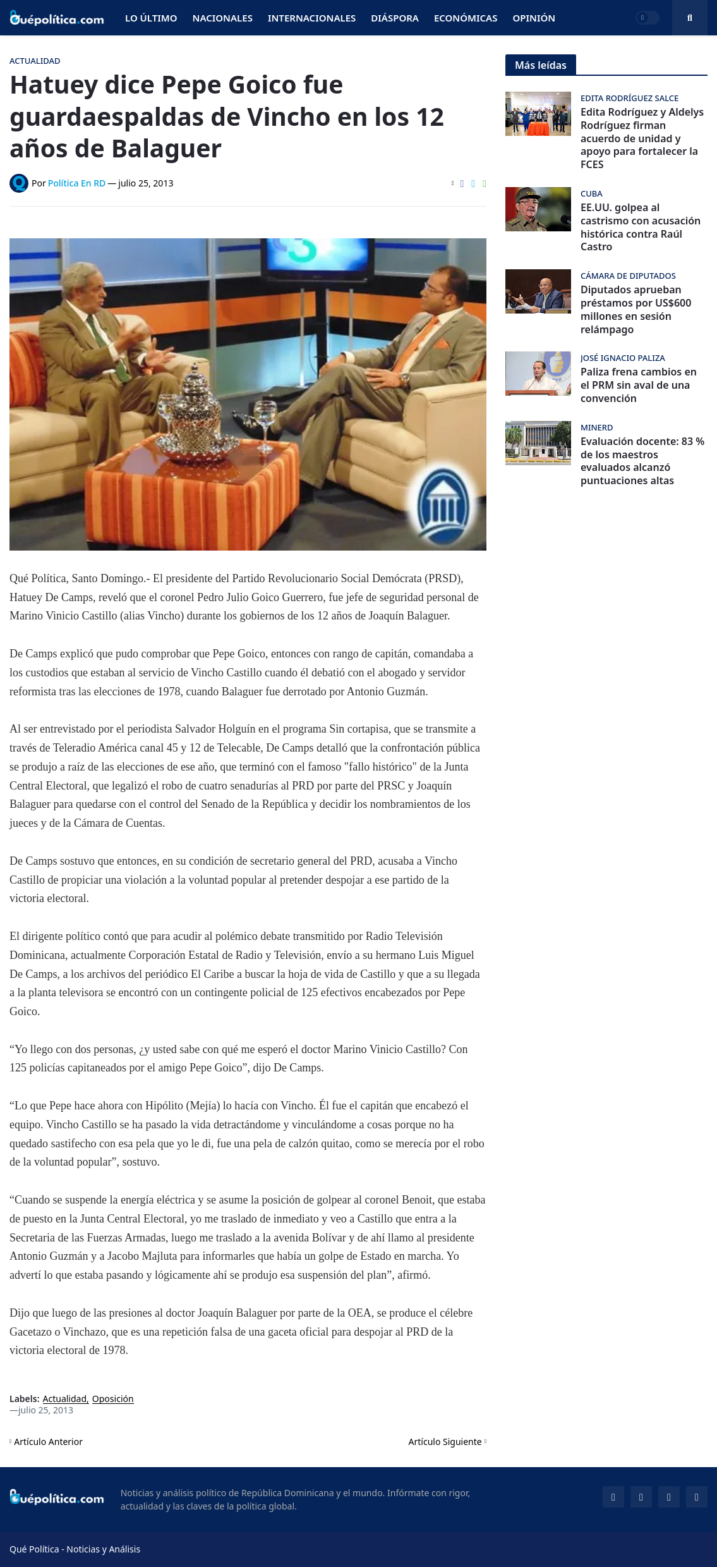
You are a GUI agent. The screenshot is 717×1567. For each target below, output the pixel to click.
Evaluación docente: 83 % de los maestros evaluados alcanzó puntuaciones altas (642, 461)
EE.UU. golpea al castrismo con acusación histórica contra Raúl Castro (641, 227)
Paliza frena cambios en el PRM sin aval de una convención (639, 385)
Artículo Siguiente (445, 1442)
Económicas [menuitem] (466, 17)
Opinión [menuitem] (533, 17)
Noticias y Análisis (103, 1549)
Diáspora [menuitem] (395, 17)
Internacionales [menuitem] (312, 17)
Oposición (113, 1399)
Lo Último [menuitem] (151, 17)
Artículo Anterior (48, 1442)
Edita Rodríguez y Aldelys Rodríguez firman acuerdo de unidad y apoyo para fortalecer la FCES (642, 138)
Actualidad (65, 1399)
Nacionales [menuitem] (223, 17)
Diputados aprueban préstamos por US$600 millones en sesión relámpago (636, 309)
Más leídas (541, 65)
